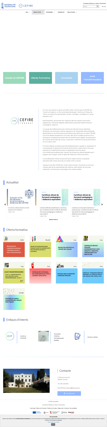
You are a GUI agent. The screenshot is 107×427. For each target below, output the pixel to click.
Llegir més (11, 212)
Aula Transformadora (92, 78)
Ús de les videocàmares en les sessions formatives (18, 209)
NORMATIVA (61, 12)
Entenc (53, 424)
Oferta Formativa (40, 78)
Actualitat (66, 78)
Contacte (66, 408)
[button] (81, 12)
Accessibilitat (73, 408)
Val (102, 6)
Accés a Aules (92, 337)
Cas (105, 6)
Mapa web (60, 408)
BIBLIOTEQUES (73, 12)
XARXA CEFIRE (39, 12)
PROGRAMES (51, 12)
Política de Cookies (52, 408)
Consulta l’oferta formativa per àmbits (59, 337)
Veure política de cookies (53, 422)
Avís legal (32, 408)
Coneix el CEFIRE (14, 78)
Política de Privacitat (41, 408)
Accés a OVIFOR (23, 337)
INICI (29, 12)
